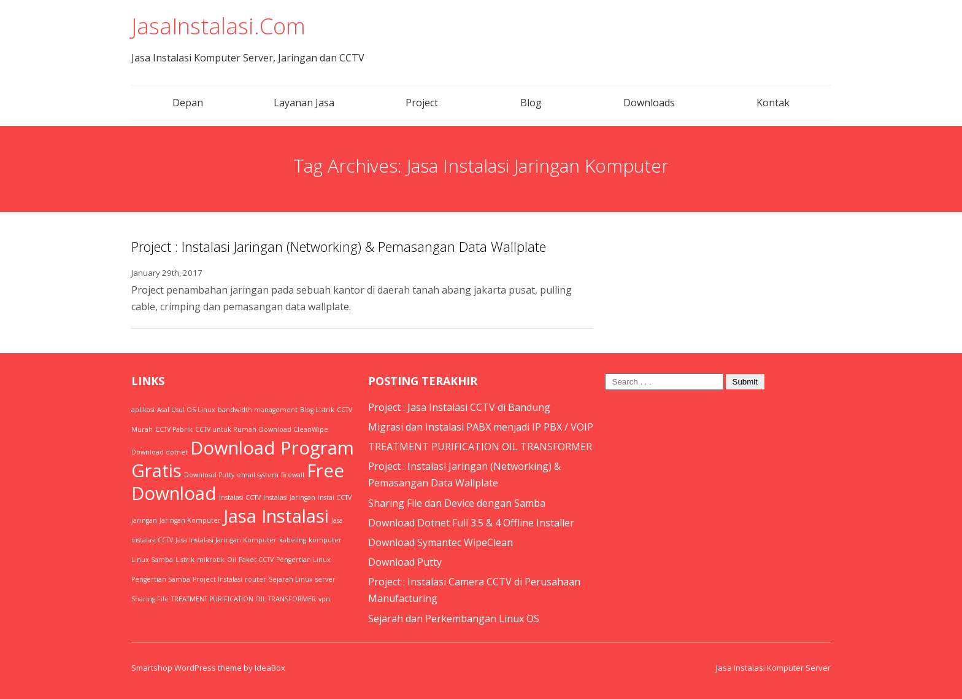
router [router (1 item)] (255, 579)
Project (422, 102)
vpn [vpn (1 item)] (324, 599)
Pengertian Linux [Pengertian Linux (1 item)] (303, 559)
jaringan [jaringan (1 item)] (144, 520)
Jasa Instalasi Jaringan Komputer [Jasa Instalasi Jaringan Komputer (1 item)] (226, 540)
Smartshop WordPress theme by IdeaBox (208, 667)
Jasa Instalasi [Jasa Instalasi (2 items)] (276, 516)
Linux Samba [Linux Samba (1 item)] (152, 559)
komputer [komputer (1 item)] (325, 540)
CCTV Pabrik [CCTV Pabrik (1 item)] (174, 429)
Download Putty (405, 562)
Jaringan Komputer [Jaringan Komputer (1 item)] (190, 520)
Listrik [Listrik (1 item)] (184, 559)
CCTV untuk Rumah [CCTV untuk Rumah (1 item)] (225, 429)
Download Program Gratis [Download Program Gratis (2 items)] (242, 459)
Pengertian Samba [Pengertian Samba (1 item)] (160, 579)
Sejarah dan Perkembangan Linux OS (453, 618)
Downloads (649, 102)
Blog (531, 102)
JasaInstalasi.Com (218, 26)
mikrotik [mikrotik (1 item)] (211, 559)
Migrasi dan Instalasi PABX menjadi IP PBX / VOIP (480, 427)
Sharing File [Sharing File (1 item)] (150, 599)
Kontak (773, 102)
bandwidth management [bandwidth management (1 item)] (258, 409)
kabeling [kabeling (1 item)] (292, 540)
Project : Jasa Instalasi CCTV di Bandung (459, 407)
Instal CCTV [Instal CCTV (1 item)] (335, 497)
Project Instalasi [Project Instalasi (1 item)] (217, 579)
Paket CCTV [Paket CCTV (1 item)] (256, 559)
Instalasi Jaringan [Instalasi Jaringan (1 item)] (289, 497)
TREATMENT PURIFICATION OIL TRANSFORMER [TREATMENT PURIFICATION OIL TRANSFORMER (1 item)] (243, 599)
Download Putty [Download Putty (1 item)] (209, 475)
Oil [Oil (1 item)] (231, 559)
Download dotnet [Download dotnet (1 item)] (159, 452)
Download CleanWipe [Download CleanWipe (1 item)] (293, 429)
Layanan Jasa (304, 102)
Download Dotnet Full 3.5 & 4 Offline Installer (471, 522)
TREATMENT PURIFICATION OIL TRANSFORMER (480, 446)
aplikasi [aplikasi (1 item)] (143, 409)
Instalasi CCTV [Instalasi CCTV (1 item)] (240, 497)
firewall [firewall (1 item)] (292, 475)
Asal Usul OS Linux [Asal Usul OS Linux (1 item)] (186, 409)
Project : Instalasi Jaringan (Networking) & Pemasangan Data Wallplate (338, 246)
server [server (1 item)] (325, 579)
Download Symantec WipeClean (440, 542)
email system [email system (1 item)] (258, 475)
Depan (187, 102)
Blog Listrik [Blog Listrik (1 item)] (317, 409)
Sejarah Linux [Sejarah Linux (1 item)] (291, 579)
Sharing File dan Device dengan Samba (456, 503)
